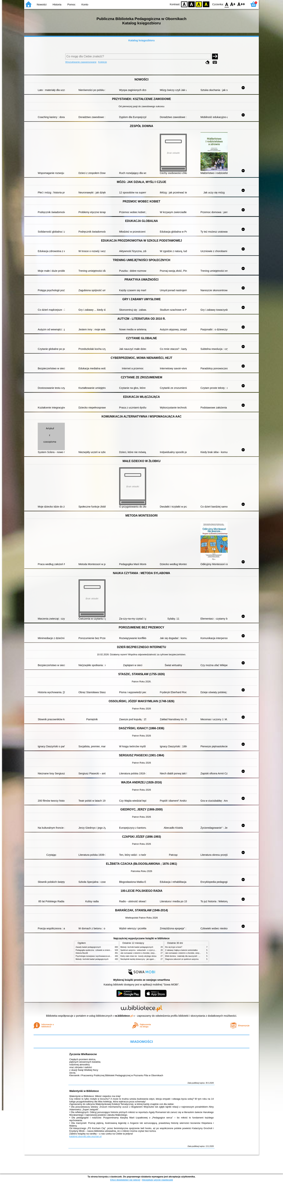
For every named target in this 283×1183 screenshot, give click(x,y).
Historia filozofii (82, 953)
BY (206, 4)
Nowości (42, 4)
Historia (57, 4)
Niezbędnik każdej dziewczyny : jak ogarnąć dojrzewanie (143, 959)
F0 (226, 4)
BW (191, 4)
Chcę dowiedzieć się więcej (125, 1179)
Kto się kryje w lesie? (173, 947)
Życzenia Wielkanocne (83, 1054)
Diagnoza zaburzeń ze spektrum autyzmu (182, 959)
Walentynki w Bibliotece (84, 1091)
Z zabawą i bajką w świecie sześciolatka (181, 950)
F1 (233, 4)
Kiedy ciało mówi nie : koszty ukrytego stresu (138, 956)
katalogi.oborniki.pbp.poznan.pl (85, 1136)
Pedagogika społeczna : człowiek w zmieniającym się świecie (100, 950)
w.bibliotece (124, 1015)
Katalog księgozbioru (141, 40)
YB (199, 4)
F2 (241, 4)
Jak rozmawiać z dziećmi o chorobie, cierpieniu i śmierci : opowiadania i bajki (151, 953)
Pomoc (71, 4)
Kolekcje (102, 62)
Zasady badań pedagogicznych (88, 947)
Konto (84, 4)
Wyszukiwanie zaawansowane (81, 62)
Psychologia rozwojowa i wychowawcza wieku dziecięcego (99, 956)
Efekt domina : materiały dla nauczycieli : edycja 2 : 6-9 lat (188, 956)
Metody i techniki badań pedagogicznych (92, 959)
